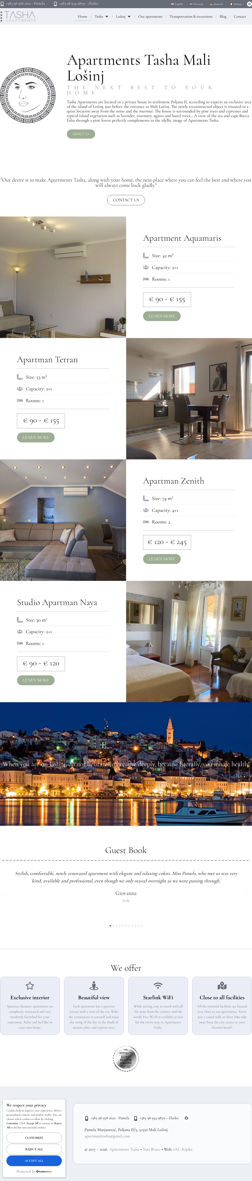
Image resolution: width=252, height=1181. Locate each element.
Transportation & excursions (191, 16)
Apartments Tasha (124, 1149)
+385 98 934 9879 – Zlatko (78, 3)
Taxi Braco (152, 1149)
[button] (5, 894)
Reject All (34, 1149)
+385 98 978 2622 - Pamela (25, 3)
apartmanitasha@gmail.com (107, 1136)
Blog (223, 16)
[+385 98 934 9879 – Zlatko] (55, 4)
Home (82, 16)
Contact (240, 16)
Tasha (102, 16)
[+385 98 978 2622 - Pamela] (2, 4)
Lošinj (123, 16)
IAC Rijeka (182, 1149)
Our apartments (150, 16)
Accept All (34, 1161)
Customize (34, 1138)
